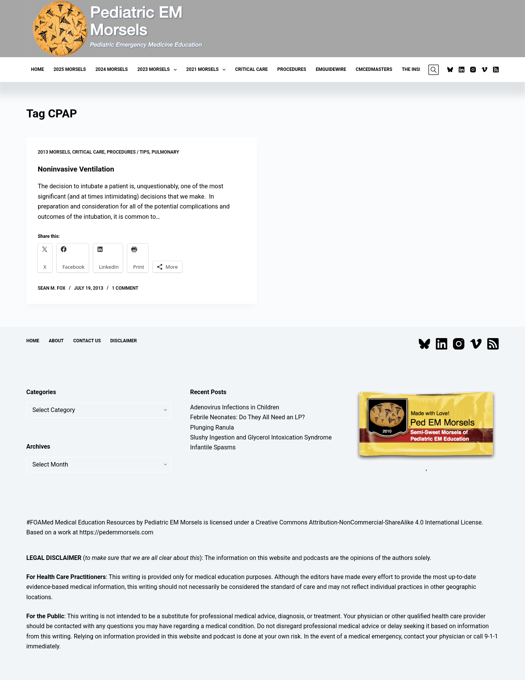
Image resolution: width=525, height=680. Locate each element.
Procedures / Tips (128, 152)
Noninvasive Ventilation (78, 168)
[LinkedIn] (461, 69)
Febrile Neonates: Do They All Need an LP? (247, 417)
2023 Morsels (158, 69)
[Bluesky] (450, 69)
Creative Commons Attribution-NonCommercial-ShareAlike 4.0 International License (369, 522)
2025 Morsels (69, 69)
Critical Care (251, 69)
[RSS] (496, 69)
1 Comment (125, 288)
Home (37, 69)
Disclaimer (123, 340)
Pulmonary (165, 152)
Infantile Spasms (213, 447)
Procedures (291, 69)
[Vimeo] (484, 69)
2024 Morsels (111, 69)
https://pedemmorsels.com (116, 532)
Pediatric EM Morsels (173, 522)
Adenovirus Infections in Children (234, 407)
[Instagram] (473, 69)
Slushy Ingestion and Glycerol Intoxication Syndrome (261, 437)
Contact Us (87, 340)
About (56, 340)
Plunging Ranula (212, 427)
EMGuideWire (331, 69)
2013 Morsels (54, 152)
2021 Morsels (207, 69)
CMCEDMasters (374, 69)
